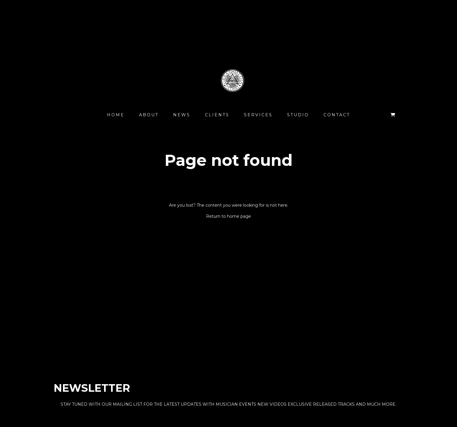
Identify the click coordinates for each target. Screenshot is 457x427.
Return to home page (228, 216)
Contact (337, 114)
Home (115, 114)
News (181, 114)
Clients (217, 114)
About (149, 114)
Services (258, 114)
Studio (298, 114)
